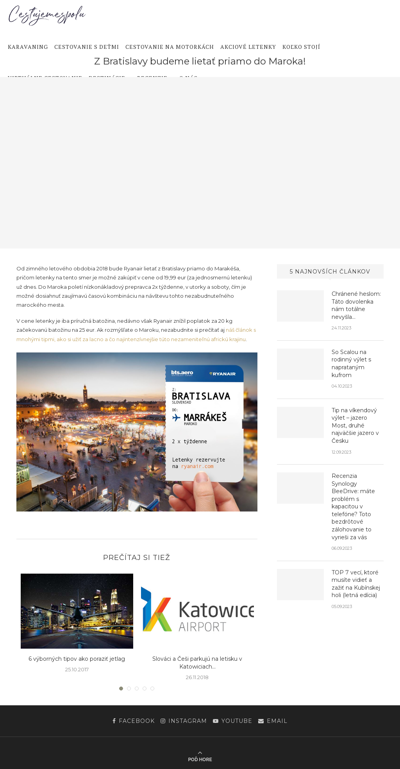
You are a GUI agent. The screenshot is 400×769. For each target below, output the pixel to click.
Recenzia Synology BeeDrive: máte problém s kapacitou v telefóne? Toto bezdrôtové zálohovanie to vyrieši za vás (353, 506)
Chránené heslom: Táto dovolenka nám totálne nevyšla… (356, 305)
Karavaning (28, 46)
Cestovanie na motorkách (169, 46)
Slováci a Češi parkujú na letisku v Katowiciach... (197, 662)
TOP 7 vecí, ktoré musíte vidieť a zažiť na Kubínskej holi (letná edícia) (356, 584)
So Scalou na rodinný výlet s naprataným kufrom (351, 364)
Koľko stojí (301, 46)
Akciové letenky (248, 46)
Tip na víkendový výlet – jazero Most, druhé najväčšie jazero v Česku (355, 425)
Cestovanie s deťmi (86, 46)
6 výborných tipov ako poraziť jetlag (77, 658)
